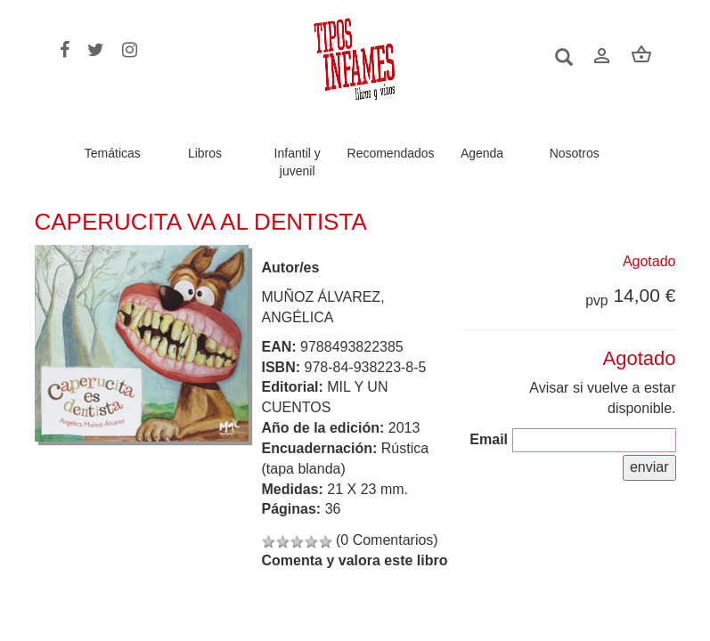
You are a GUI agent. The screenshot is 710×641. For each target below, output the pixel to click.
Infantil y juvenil (297, 162)
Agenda (482, 153)
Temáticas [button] (113, 153)
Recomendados (391, 153)
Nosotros (575, 153)
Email (488, 439)
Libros (205, 153)
